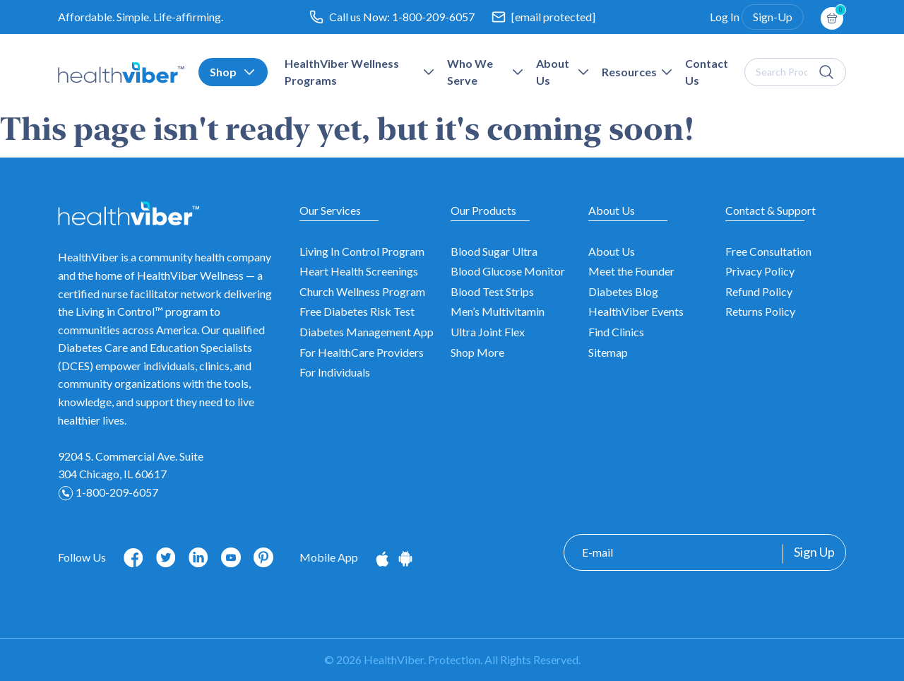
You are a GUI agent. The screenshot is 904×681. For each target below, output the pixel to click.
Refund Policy (758, 291)
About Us (611, 251)
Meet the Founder (631, 271)
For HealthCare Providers (361, 352)
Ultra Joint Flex (488, 331)
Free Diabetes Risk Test (357, 311)
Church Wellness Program (362, 291)
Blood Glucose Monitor (508, 271)
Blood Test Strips (492, 291)
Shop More (477, 352)
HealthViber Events (636, 311)
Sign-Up (772, 16)
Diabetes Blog (623, 291)
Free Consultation (768, 251)
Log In (724, 16)
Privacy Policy (760, 271)
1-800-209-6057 (433, 16)
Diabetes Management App (366, 331)
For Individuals (334, 372)
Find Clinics (616, 331)
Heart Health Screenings (358, 271)
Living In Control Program (361, 251)
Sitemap (608, 352)
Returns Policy (760, 311)
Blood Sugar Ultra (494, 251)
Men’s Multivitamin (498, 311)
